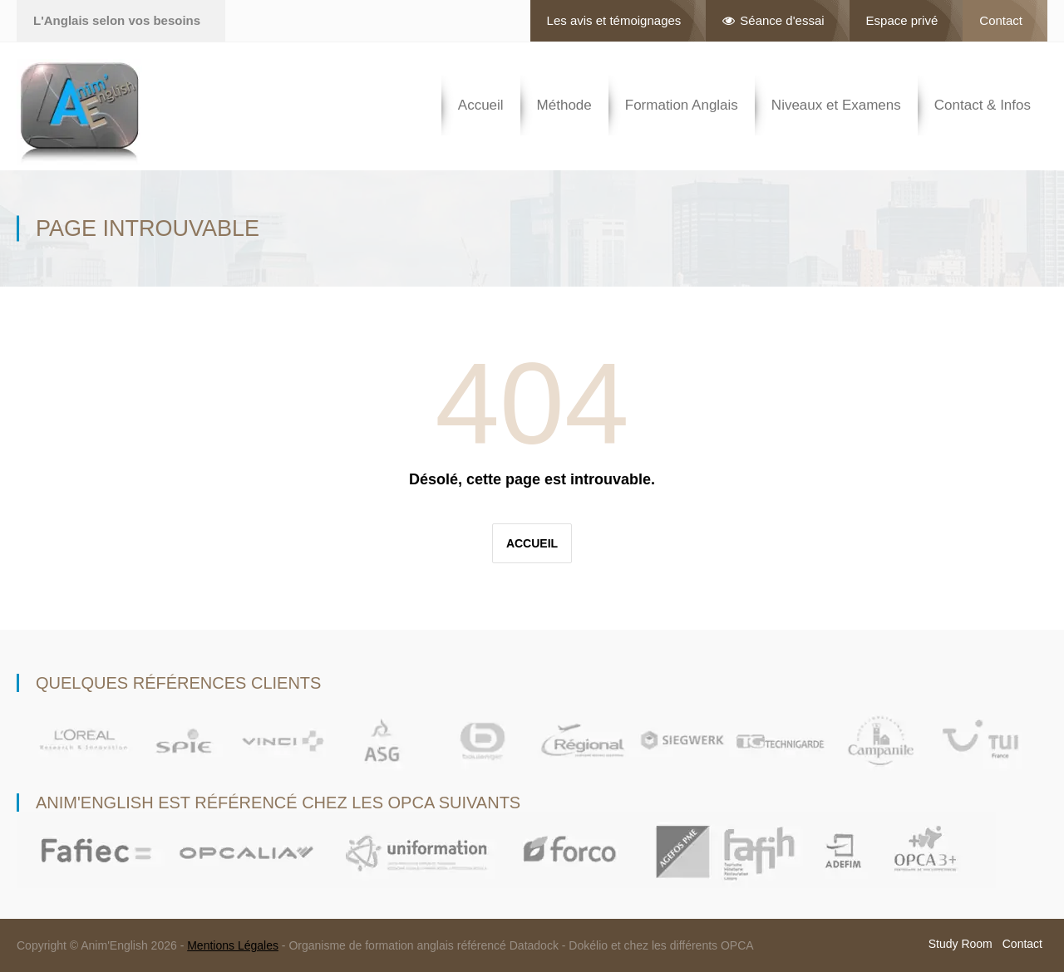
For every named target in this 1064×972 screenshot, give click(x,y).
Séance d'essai (773, 20)
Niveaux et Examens (836, 105)
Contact (1000, 20)
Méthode (564, 105)
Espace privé (902, 20)
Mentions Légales (232, 945)
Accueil (481, 105)
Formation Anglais (681, 105)
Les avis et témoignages (614, 20)
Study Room (961, 943)
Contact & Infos (982, 105)
